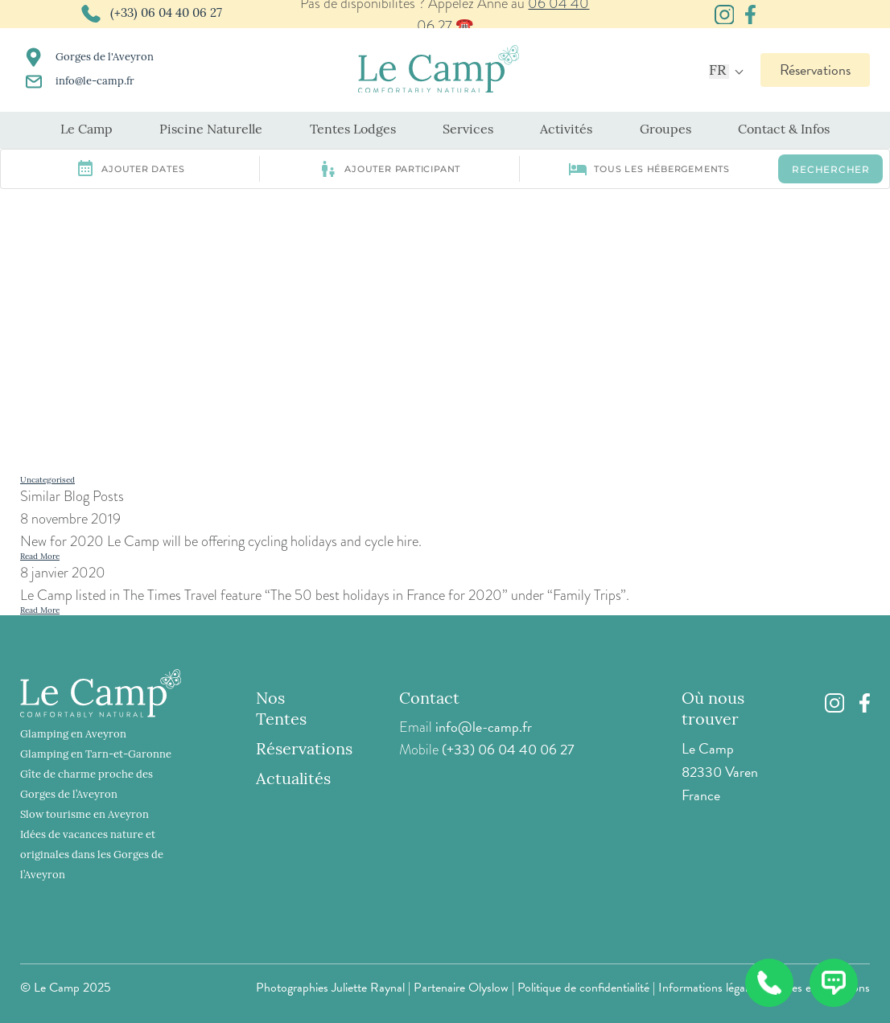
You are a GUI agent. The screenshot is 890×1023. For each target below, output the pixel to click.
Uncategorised (47, 480)
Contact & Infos (784, 130)
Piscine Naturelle (210, 130)
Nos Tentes (281, 710)
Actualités (293, 780)
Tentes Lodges (353, 130)
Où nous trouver (713, 710)
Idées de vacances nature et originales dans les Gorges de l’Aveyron (91, 855)
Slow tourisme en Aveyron (84, 815)
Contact (429, 700)
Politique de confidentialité (583, 987)
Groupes (665, 130)
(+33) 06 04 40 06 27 (508, 749)
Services (468, 130)
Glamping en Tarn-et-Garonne (95, 755)
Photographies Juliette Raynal (330, 987)
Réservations (815, 69)
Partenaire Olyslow (461, 987)
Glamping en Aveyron (73, 734)
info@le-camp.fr (483, 726)
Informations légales (708, 987)
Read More (40, 557)
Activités (566, 130)
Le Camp (86, 130)
